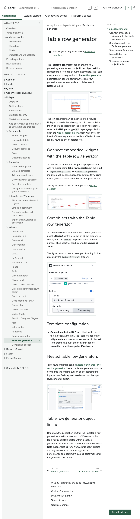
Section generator (21, 336)
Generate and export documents (22, 213)
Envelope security (18, 115)
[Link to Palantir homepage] (9, 7)
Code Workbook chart (23, 301)
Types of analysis (14, 33)
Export (15, 153)
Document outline (21, 149)
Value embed (18, 327)
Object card (18, 280)
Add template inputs (22, 175)
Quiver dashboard (21, 309)
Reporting (14, 46)
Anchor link (18, 232)
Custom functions (21, 158)
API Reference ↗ (112, 8)
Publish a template (21, 184)
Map (14, 323)
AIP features (15, 110)
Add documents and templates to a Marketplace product (25, 125)
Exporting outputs (15, 59)
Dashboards (15, 42)
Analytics (52, 25)
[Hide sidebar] (39, 23)
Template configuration (121, 50)
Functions (17, 332)
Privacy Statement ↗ (61, 496)
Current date (18, 245)
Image (15, 267)
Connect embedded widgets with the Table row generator (121, 36)
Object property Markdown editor (25, 290)
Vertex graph (18, 314)
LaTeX (15, 254)
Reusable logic (13, 64)
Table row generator (22, 340)
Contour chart (19, 296)
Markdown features (19, 119)
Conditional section (21, 345)
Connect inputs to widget (24, 180)
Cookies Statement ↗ (62, 491)
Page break (17, 258)
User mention (19, 249)
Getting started (32, 16)
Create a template (21, 171)
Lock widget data (20, 140)
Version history (19, 144)
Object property (19, 276)
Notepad (65, 25)
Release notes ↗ (14, 68)
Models (13, 50)
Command (17, 240)
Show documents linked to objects (25, 202)
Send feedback (120, 512)
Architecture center (56, 16)
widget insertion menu (68, 133)
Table (14, 271)
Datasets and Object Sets (22, 55)
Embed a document (22, 208)
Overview (11, 28)
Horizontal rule (19, 262)
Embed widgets (19, 136)
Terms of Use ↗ (58, 500)
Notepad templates (21, 166)
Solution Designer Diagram (25, 318)
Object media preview (23, 284)
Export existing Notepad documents (24, 221)
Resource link (19, 236)
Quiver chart (18, 305)
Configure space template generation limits (25, 190)
